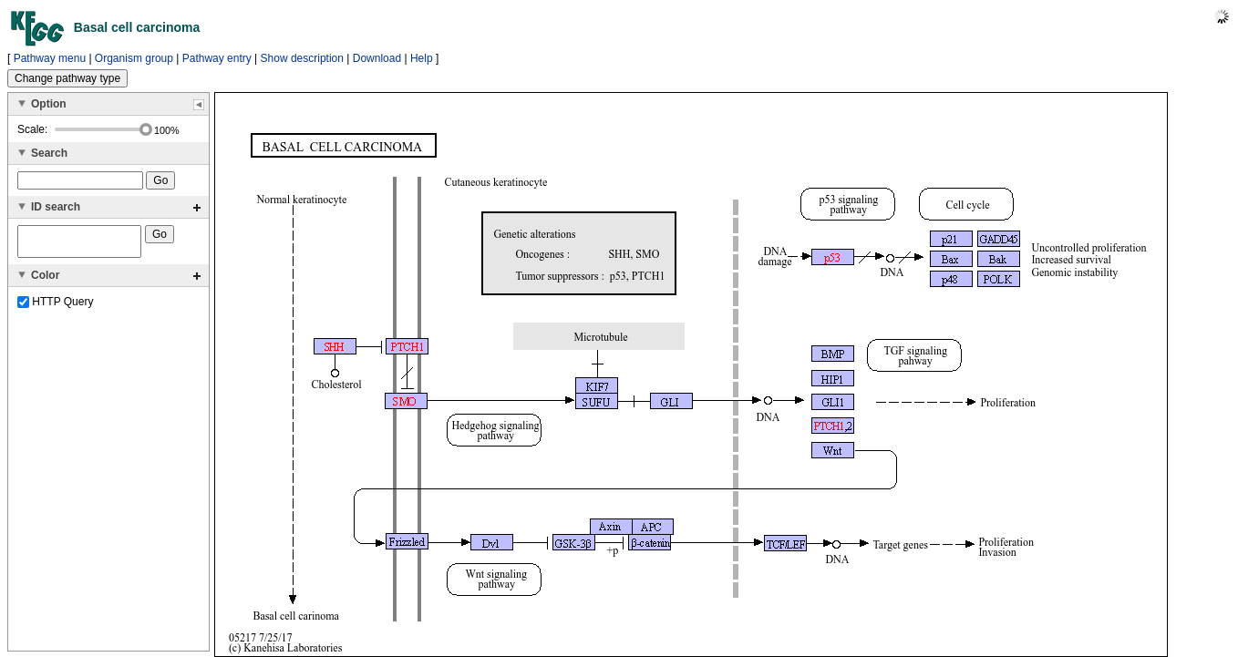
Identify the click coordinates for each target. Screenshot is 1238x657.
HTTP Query (55, 307)
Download (377, 58)
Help (421, 58)
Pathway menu (50, 58)
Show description (302, 58)
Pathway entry (217, 58)
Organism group (134, 58)
